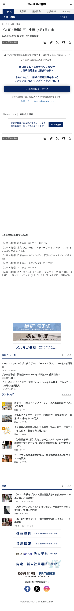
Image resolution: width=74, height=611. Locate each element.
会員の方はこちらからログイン (37, 101)
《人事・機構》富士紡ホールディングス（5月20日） (28, 263)
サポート (66, 11)
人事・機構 (9, 17)
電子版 (22, 11)
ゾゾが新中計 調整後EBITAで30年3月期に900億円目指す (31, 374)
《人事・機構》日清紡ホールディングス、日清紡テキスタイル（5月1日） (36, 257)
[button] (13, 4)
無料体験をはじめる (37, 89)
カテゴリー (65, 17)
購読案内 (36, 11)
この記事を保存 (10, 42)
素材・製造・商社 (21, 513)
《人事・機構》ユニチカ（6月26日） (20, 267)
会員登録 (51, 11)
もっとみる (67, 355)
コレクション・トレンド (24, 501)
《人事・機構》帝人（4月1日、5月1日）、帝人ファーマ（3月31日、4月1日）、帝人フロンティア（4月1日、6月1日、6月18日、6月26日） (37, 274)
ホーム (4, 24)
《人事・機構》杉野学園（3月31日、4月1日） (25, 243)
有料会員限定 (26, 114)
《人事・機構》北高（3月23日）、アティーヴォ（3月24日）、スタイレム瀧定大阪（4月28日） (37, 249)
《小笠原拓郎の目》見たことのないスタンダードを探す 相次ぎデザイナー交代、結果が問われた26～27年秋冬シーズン (43, 442)
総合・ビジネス (20, 410)
